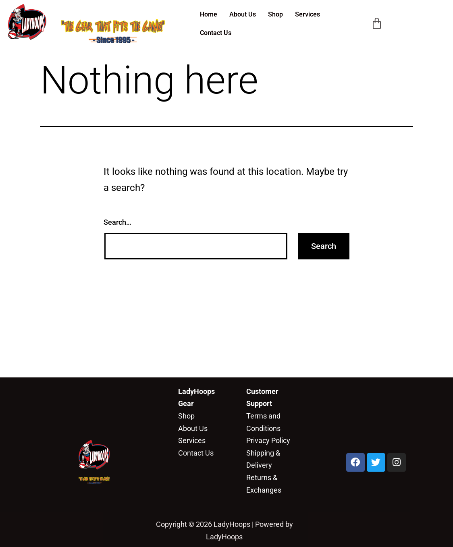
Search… (117, 222)
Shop (275, 14)
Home (208, 14)
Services (307, 14)
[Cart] (377, 24)
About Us (242, 14)
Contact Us (215, 33)
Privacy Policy (268, 440)
